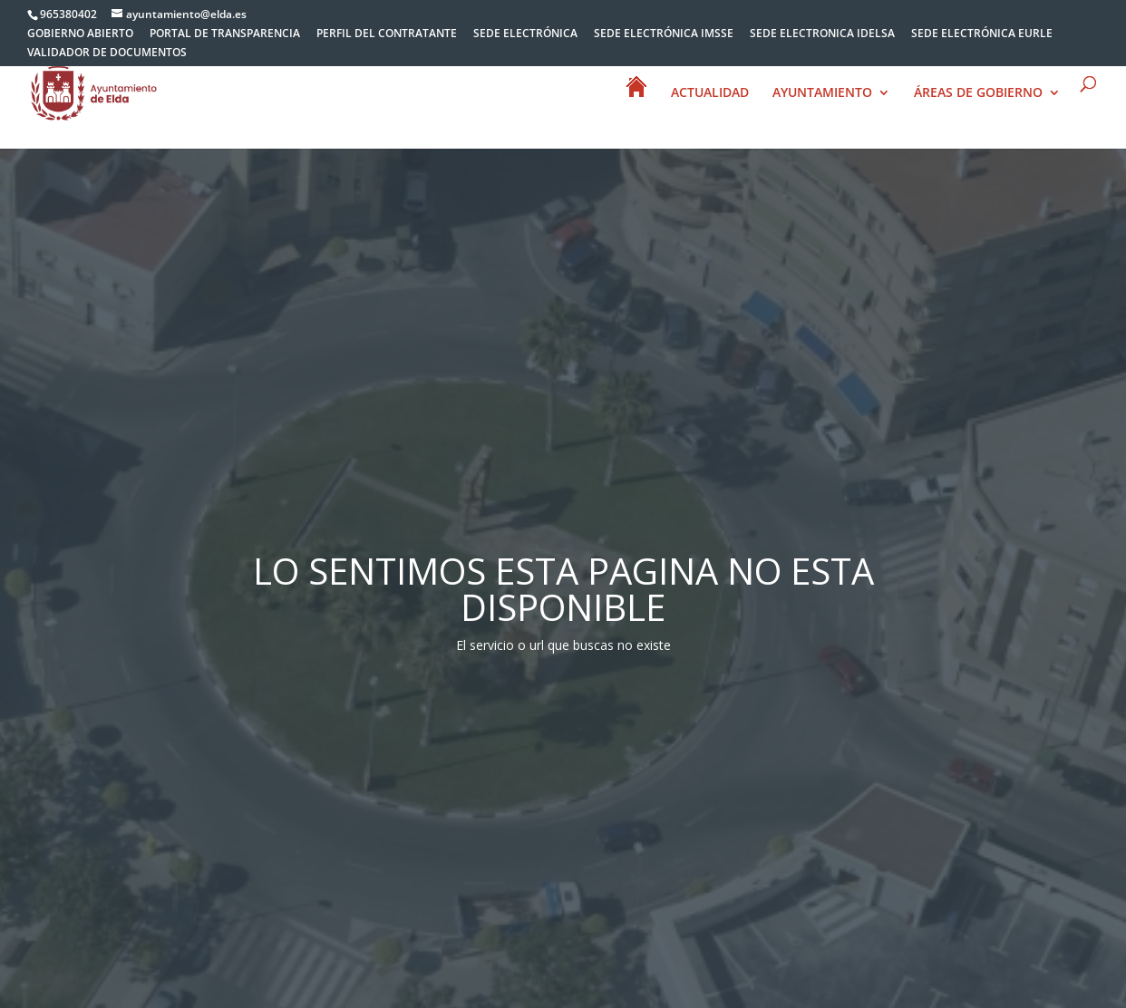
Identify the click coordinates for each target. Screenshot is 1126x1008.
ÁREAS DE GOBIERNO (978, 94)
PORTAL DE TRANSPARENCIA (225, 34)
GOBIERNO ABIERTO (80, 34)
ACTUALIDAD (710, 94)
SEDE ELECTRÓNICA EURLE (982, 34)
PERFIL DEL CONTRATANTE (386, 34)
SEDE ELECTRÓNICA (525, 34)
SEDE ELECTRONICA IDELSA (822, 34)
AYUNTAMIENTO (822, 94)
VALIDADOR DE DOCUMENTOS (107, 53)
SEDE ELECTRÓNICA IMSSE (663, 34)
